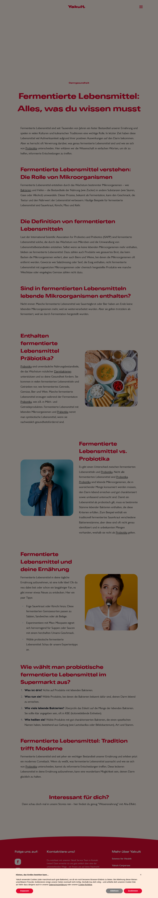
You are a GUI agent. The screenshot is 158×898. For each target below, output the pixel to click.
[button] (141, 880)
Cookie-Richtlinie (85, 890)
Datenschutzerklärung (58, 890)
